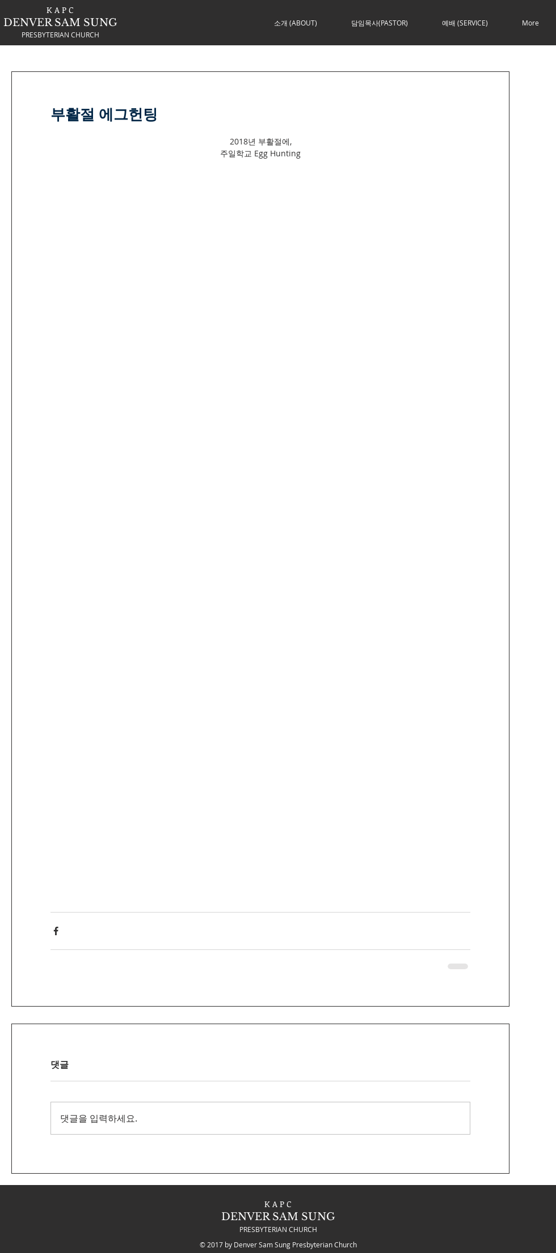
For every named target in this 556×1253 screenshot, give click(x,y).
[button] (295, 22)
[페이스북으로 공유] (55, 931)
